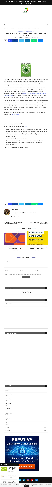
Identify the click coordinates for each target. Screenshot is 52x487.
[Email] (30, 3)
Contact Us (44, 1)
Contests (39, 1)
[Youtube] (28, 3)
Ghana (26, 427)
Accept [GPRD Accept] (26, 485)
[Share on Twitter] (21, 40)
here (25, 126)
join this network (15, 114)
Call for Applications (13, 1)
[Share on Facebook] (15, 40)
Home (7, 1)
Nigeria (7, 418)
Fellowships (27, 1)
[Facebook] (21, 3)
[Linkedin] (24, 480)
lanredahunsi (20, 37)
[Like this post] (10, 40)
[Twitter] (23, 3)
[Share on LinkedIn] (27, 40)
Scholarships (21, 1)
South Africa (9, 413)
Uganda (26, 430)
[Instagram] (26, 3)
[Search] (47, 25)
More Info (31, 485)
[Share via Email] (40, 40)
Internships (33, 1)
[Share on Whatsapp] (34, 40)
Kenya (7, 422)
